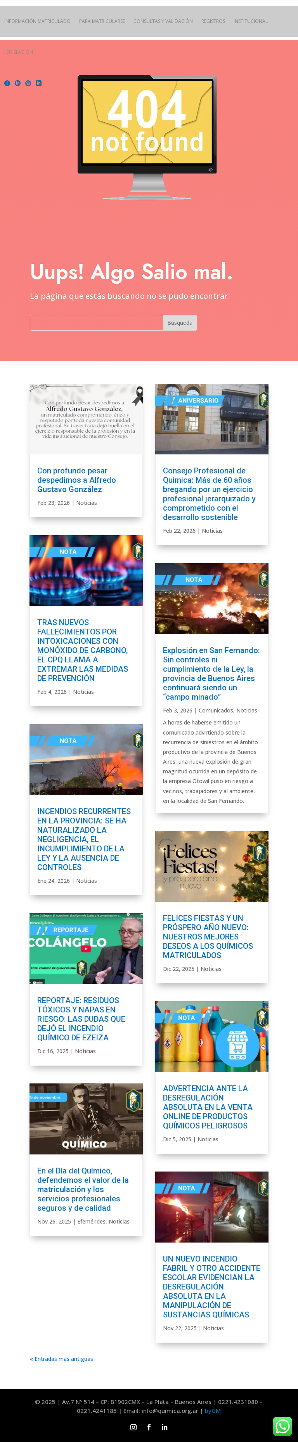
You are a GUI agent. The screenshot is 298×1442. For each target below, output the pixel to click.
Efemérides (91, 1221)
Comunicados (216, 710)
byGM (213, 1410)
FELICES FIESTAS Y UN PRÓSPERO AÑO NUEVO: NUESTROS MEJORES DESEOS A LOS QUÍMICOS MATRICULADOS (208, 936)
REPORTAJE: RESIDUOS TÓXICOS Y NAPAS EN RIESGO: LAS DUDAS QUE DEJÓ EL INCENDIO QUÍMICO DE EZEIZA (81, 1019)
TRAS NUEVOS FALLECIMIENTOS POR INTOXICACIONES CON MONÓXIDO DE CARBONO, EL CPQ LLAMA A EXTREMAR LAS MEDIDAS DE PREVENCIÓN (82, 650)
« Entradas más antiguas (61, 1358)
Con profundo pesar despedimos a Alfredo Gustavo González (76, 480)
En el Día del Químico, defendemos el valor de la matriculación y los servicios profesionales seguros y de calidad (83, 1189)
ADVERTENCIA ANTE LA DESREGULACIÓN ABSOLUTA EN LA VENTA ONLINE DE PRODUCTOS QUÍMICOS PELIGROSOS (208, 1107)
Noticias (86, 502)
